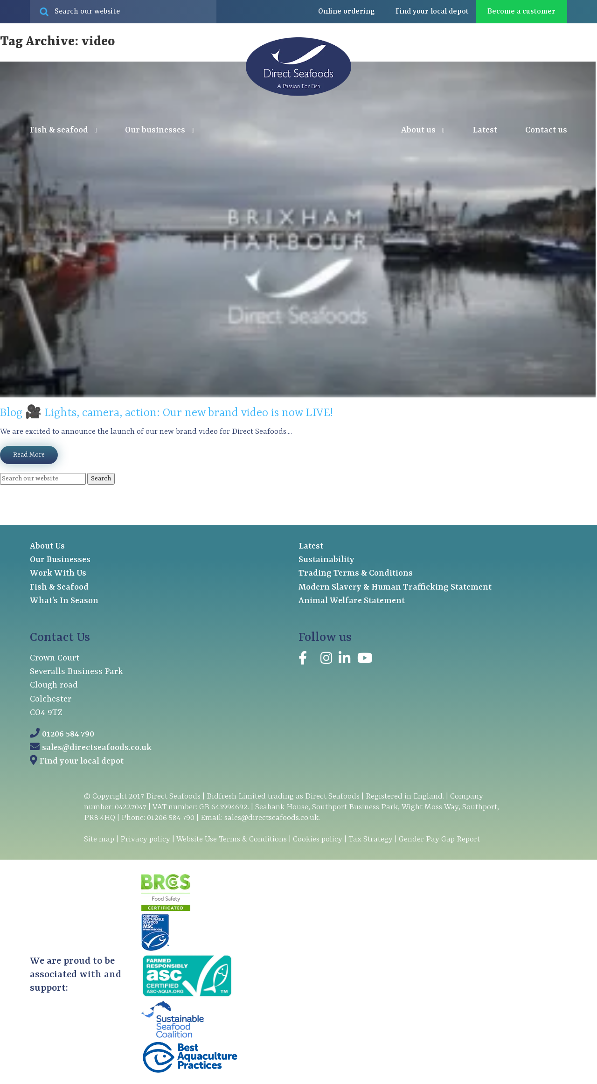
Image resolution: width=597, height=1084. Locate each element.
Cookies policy (317, 839)
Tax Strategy (370, 839)
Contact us (546, 130)
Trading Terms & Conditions (355, 573)
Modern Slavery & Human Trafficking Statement (395, 587)
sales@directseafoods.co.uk (97, 748)
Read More (29, 455)
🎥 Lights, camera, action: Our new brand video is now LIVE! (179, 413)
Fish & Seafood (59, 587)
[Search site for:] (123, 11)
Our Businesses (60, 560)
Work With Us (58, 573)
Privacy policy (145, 839)
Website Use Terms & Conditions (231, 839)
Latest (484, 130)
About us (422, 130)
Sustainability (326, 560)
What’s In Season (64, 601)
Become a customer (521, 11)
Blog (11, 413)
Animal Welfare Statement (351, 601)
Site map (99, 839)
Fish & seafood (63, 130)
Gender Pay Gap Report (439, 839)
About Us (47, 546)
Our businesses (159, 130)
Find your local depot (82, 761)
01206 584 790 (68, 734)
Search (101, 478)
